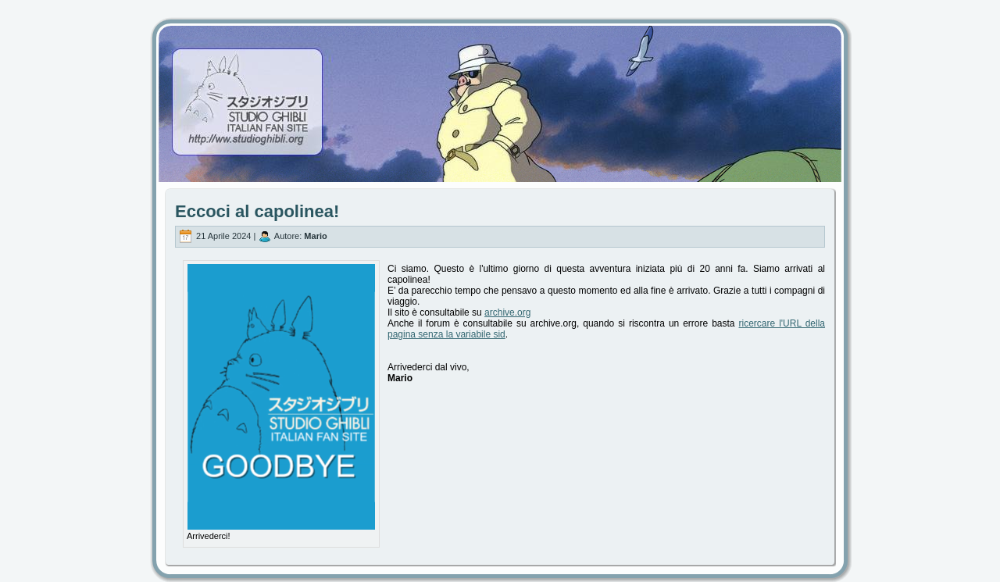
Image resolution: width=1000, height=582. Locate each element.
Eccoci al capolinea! (257, 211)
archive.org (507, 312)
